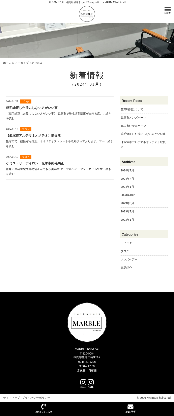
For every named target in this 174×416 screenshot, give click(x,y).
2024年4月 (127, 178)
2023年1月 (127, 219)
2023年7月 (127, 211)
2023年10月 (128, 195)
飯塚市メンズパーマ (133, 117)
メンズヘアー (129, 259)
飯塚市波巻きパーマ (133, 125)
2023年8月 (127, 203)
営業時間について (132, 109)
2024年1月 (127, 186)
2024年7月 (127, 170)
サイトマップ (11, 397)
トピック (126, 243)
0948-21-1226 (87, 361)
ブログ (125, 251)
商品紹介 (126, 267)
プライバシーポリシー (36, 397)
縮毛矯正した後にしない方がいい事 (143, 133)
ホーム (7, 63)
